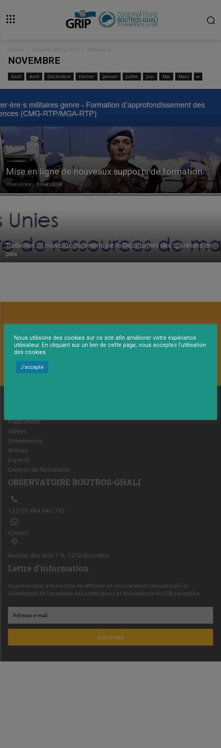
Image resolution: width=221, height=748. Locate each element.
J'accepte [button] (32, 367)
